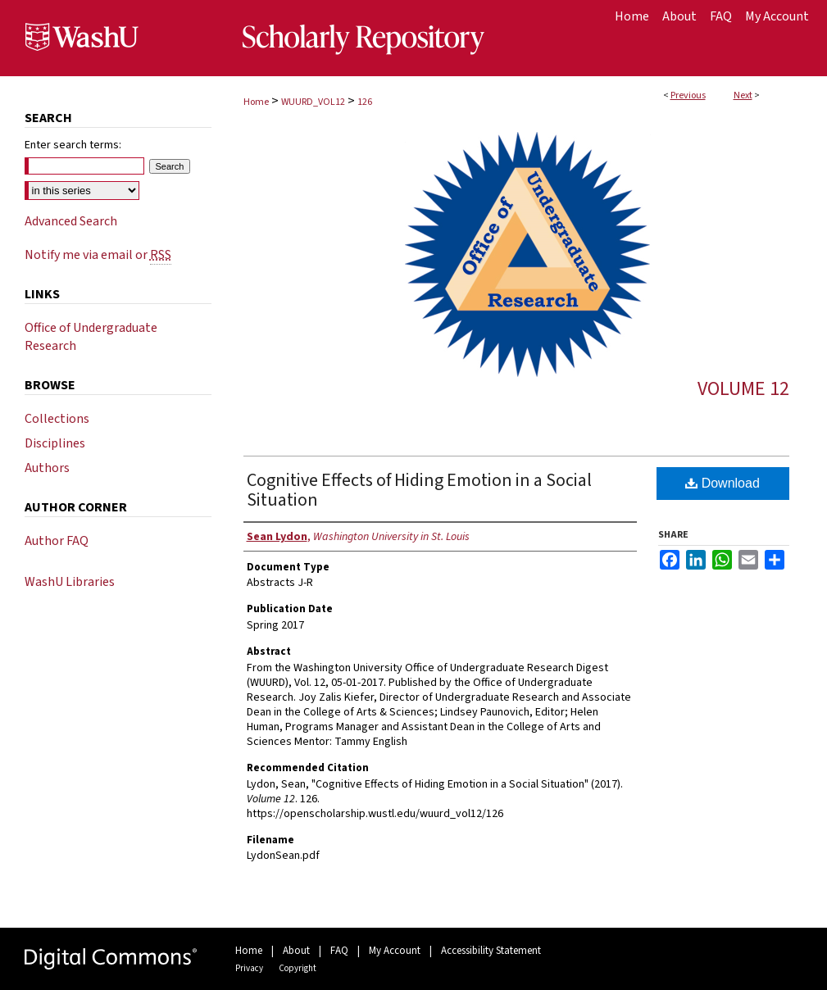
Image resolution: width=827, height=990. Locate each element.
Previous (688, 95)
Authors (47, 468)
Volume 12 (743, 389)
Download (722, 483)
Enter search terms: (73, 145)
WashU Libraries (70, 582)
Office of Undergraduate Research (91, 337)
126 (364, 102)
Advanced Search (71, 221)
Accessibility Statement (491, 950)
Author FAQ (57, 541)
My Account (394, 950)
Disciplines (55, 443)
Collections (57, 419)
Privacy (249, 968)
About (296, 950)
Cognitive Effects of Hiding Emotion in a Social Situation (419, 490)
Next (743, 95)
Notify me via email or (98, 255)
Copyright (297, 968)
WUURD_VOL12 (313, 102)
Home (256, 102)
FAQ (339, 950)
